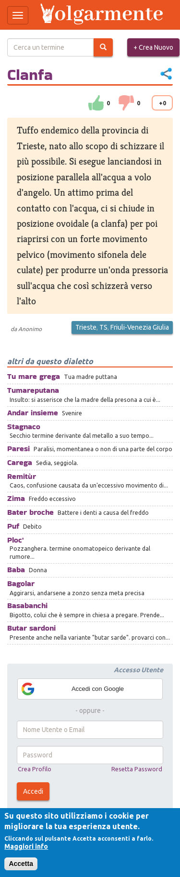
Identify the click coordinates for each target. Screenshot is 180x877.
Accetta (21, 863)
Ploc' (15, 539)
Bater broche (30, 512)
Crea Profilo (34, 769)
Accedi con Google (72, 689)
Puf (13, 526)
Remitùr (21, 476)
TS (103, 327)
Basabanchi (27, 605)
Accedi (33, 791)
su (96, 103)
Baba (16, 569)
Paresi (18, 448)
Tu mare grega (33, 376)
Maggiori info (26, 846)
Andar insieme (32, 412)
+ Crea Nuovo (153, 47)
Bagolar (21, 583)
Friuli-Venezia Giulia (139, 327)
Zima (16, 498)
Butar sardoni (31, 627)
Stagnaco (23, 426)
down (126, 103)
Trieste (85, 327)
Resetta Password (136, 769)
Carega (19, 462)
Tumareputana (33, 390)
